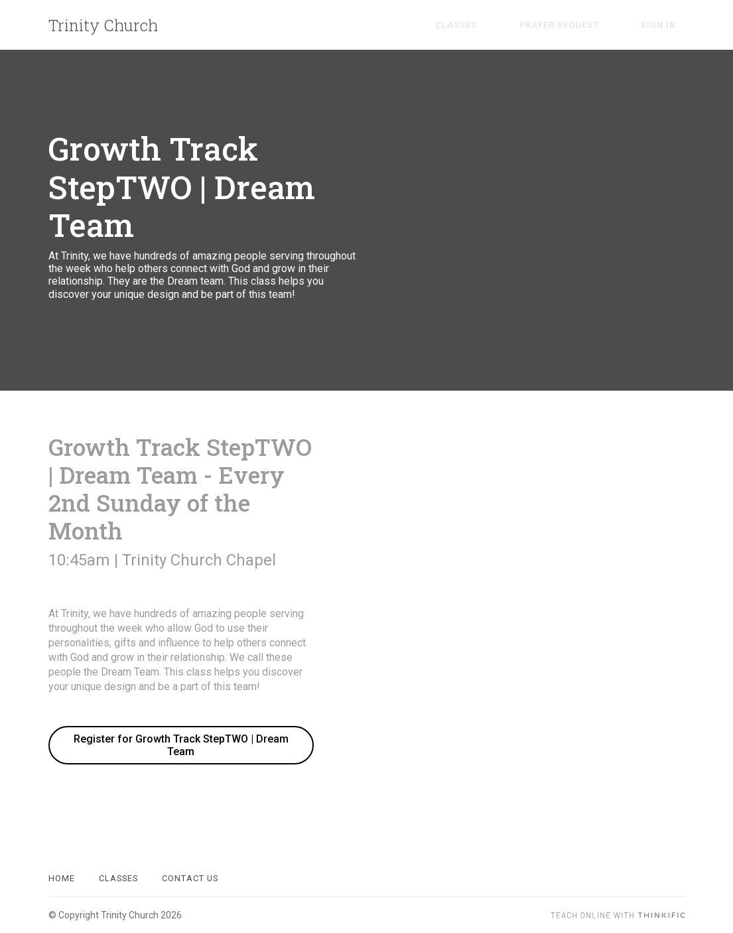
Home (61, 878)
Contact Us (190, 878)
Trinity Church (103, 25)
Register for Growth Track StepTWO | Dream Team (181, 745)
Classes (502, 25)
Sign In (667, 25)
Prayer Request (586, 25)
